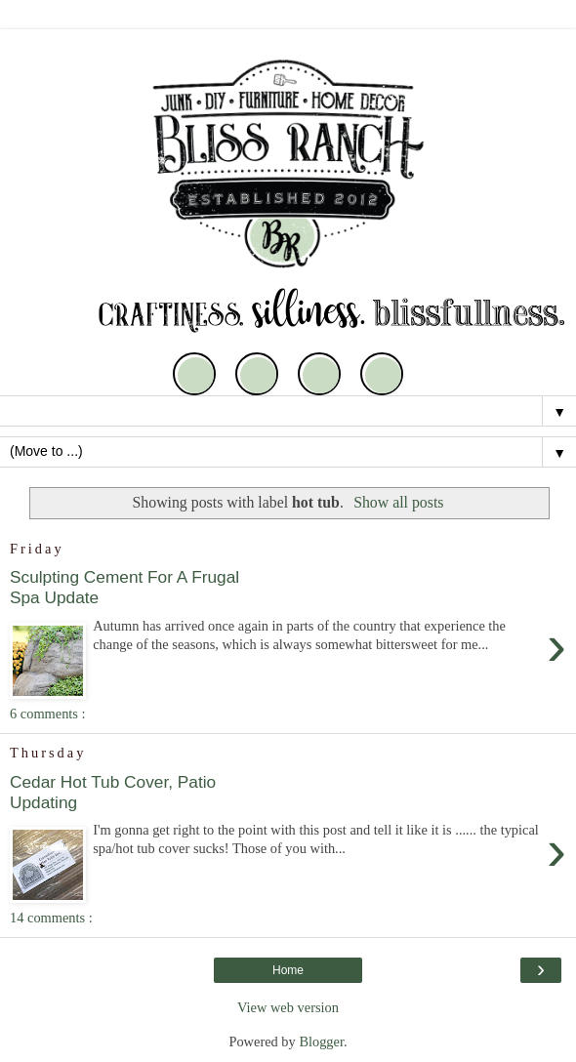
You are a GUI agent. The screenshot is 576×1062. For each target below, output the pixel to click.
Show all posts (398, 502)
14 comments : (51, 917)
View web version (288, 1007)
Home (288, 970)
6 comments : (48, 713)
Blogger (321, 1041)
